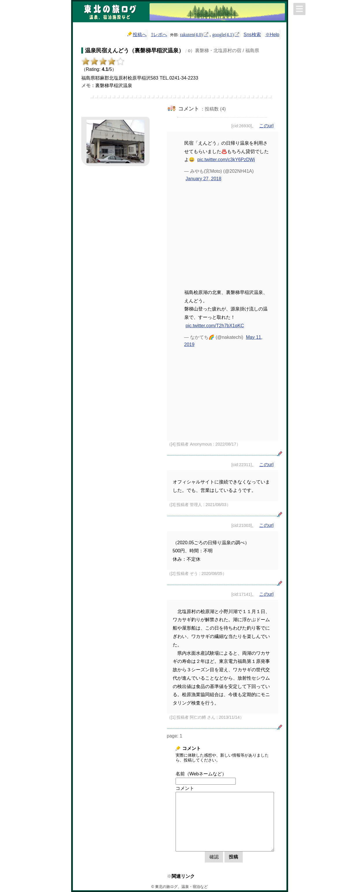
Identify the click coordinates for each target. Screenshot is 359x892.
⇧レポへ (159, 34)
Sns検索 (252, 34)
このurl (266, 125)
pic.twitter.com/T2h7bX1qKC (215, 325)
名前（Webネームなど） (201, 773)
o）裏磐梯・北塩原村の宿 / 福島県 (223, 50)
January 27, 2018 (204, 178)
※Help (272, 34)
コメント (185, 788)
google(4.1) (223, 34)
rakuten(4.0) (191, 34)
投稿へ (137, 34)
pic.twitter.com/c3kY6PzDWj (226, 159)
